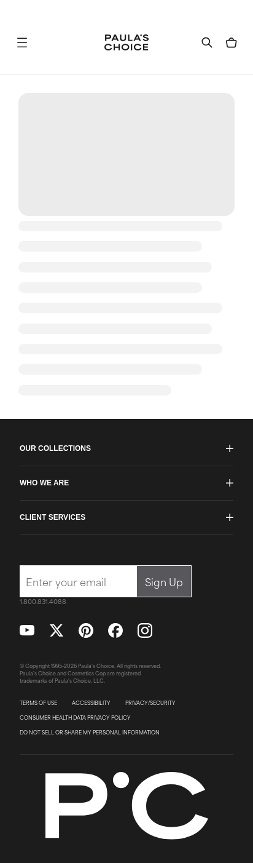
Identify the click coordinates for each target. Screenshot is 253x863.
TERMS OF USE (38, 703)
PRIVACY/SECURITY (150, 703)
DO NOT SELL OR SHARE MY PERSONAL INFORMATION (90, 732)
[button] (22, 42)
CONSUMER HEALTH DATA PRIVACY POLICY (75, 718)
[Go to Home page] (126, 42)
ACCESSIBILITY (91, 703)
